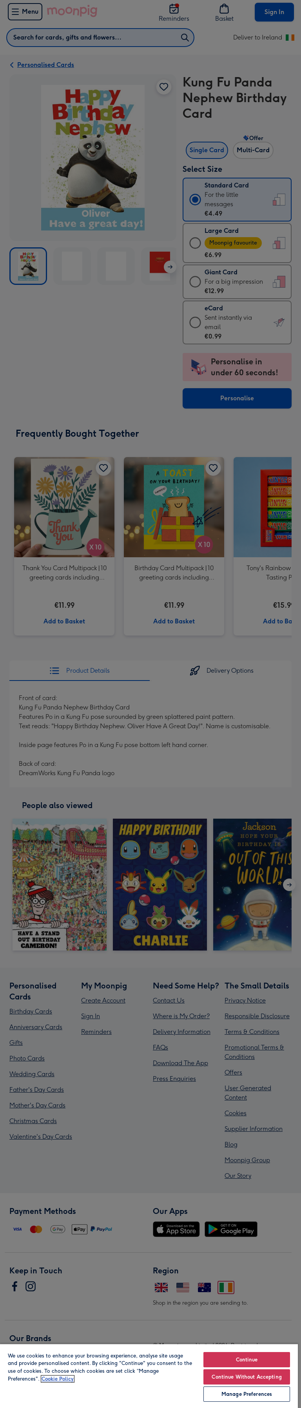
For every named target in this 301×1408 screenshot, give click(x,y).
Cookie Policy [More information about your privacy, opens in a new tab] (58, 1379)
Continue (247, 1360)
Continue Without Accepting (246, 1377)
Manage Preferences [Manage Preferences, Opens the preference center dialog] (246, 1394)
